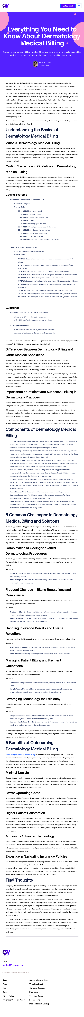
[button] (79, 5)
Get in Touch (68, 6)
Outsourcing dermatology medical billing (20, 755)
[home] (5, 5)
